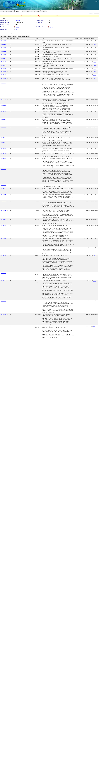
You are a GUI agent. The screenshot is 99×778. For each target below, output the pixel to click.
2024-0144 (3, 61)
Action (76, 38)
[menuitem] (3, 36)
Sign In (97, 1)
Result (80, 38)
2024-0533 (3, 119)
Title (43, 38)
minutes (51, 27)
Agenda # (12, 38)
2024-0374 (3, 273)
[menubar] (15, 36)
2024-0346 (3, 219)
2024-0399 (3, 188)
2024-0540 (3, 47)
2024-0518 (3, 40)
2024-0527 (3, 105)
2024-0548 (3, 54)
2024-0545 (3, 255)
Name (17, 38)
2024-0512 (3, 169)
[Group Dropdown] (9, 36)
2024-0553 (3, 248)
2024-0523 (3, 83)
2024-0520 (3, 71)
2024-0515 (3, 194)
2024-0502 (3, 301)
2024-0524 (3, 99)
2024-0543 (3, 148)
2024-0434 (3, 201)
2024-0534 (3, 127)
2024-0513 (3, 111)
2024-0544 (3, 153)
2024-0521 (3, 210)
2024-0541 (3, 51)
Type (36, 38)
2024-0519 (3, 137)
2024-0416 (3, 65)
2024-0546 (3, 326)
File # (2, 38)
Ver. (8, 38)
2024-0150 (3, 78)
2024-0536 (3, 280)
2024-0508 (3, 238)
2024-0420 (3, 68)
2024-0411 (3, 185)
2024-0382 (3, 225)
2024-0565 (3, 58)
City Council (17, 20)
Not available (87, 40)
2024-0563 (3, 74)
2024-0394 (3, 158)
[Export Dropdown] (14, 36)
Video (17, 29)
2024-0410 (3, 142)
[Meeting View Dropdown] (23, 36)
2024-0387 (3, 44)
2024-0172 (3, 314)
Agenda (17, 27)
